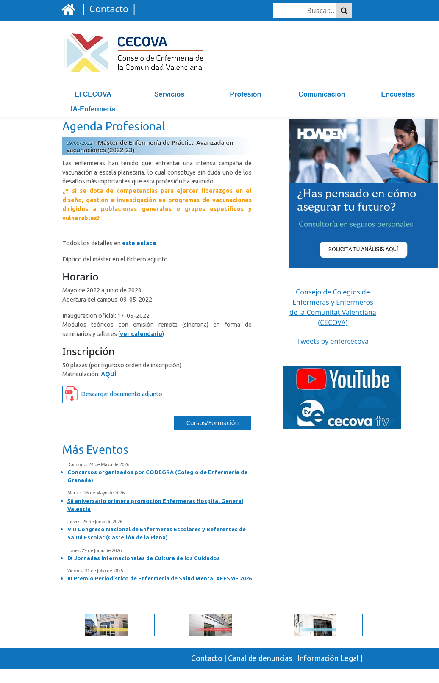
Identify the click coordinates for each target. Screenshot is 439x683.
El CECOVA (93, 94)
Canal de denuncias (260, 664)
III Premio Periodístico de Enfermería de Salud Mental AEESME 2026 (159, 584)
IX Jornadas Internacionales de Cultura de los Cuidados (143, 564)
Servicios (169, 94)
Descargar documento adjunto (121, 400)
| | (107, 8)
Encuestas (398, 94)
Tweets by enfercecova (333, 347)
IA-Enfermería (93, 109)
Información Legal (328, 664)
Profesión (245, 94)
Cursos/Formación (212, 429)
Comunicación (321, 94)
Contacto (206, 664)
